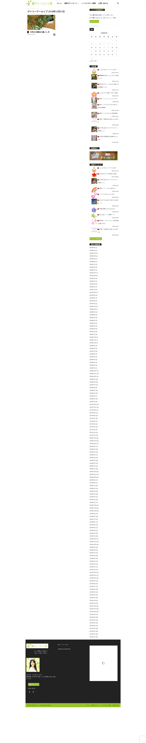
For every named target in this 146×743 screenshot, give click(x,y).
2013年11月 (93, 541)
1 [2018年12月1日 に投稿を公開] (112, 40)
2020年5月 (92, 323)
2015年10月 (93, 477)
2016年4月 (92, 460)
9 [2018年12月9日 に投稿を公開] (116, 44)
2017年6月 (92, 421)
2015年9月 (92, 480)
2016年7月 (92, 452)
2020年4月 (92, 326)
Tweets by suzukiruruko (64, 649)
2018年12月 (93, 371)
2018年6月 (92, 387)
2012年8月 (92, 583)
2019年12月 (93, 337)
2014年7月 (92, 519)
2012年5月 (92, 592)
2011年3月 (92, 631)
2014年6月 (92, 522)
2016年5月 (92, 457)
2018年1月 (92, 401)
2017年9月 (92, 413)
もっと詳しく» (94, 21)
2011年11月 (93, 609)
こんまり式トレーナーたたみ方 (107, 69)
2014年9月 (92, 513)
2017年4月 (92, 427)
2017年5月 (92, 424)
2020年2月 (92, 331)
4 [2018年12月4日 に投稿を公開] (95, 44)
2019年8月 (92, 348)
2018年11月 (93, 373)
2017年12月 (93, 404)
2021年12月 (93, 292)
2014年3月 (92, 530)
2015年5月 (92, 491)
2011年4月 (92, 628)
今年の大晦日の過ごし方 (40, 32)
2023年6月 (92, 267)
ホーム (59, 3)
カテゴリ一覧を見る (95, 238)
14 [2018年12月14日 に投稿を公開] (108, 47)
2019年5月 (92, 356)
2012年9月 (92, 581)
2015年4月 (92, 494)
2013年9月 (92, 547)
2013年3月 (92, 564)
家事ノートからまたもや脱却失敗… (109, 113)
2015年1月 (92, 502)
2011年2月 (92, 634)
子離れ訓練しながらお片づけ (107, 208)
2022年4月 (92, 286)
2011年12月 (93, 606)
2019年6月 (92, 354)
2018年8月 (92, 382)
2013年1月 (92, 569)
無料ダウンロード (71, 3)
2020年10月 (93, 309)
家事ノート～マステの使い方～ (107, 188)
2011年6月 (92, 623)
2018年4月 (92, 393)
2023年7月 (92, 264)
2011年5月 (92, 625)
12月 (38, 8)
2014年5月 (92, 525)
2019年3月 (92, 362)
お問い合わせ (103, 3)
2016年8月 (92, 449)
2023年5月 (92, 270)
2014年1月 (92, 536)
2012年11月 (93, 575)
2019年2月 (92, 365)
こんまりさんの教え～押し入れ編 (108, 93)
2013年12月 (93, 539)
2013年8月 (92, 550)
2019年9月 (92, 345)
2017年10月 (93, 410)
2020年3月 (92, 328)
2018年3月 (92, 396)
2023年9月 (92, 258)
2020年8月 (92, 314)
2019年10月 (93, 342)
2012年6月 (92, 589)
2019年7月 (92, 351)
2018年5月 (92, 390)
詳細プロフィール (34, 684)
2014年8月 (92, 516)
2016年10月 (93, 443)
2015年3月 (92, 497)
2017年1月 (92, 435)
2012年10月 (93, 578)
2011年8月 (92, 617)
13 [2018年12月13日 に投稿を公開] (104, 47)
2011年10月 (93, 611)
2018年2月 (92, 399)
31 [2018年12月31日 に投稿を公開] (91, 58)
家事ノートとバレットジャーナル (108, 98)
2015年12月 (93, 471)
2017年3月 (92, 429)
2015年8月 (92, 483)
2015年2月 (92, 499)
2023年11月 (93, 253)
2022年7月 (92, 281)
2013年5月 (92, 558)
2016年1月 (92, 469)
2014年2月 (92, 533)
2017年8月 (92, 415)
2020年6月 (92, 320)
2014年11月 (93, 508)
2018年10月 (93, 376)
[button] (118, 3)
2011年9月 (92, 614)
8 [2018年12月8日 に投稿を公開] (112, 44)
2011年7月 (92, 620)
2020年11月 (93, 306)
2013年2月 (92, 567)
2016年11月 (93, 441)
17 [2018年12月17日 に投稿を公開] (91, 51)
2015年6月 (92, 488)
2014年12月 (93, 505)
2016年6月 (92, 455)
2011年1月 (92, 637)
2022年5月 (92, 284)
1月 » (95, 61)
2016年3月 (92, 463)
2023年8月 (92, 261)
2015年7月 (92, 485)
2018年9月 (92, 379)
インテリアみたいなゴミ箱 (106, 194)
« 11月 (91, 61)
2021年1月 (92, 303)
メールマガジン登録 (88, 3)
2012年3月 (92, 597)
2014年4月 (92, 527)
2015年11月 (93, 474)
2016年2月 (92, 466)
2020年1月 (92, 334)
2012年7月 (92, 586)
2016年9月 (92, 446)
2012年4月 (92, 595)
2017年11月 (93, 407)
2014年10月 (93, 511)
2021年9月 (92, 295)
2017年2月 (92, 432)
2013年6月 (92, 555)
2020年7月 (92, 317)
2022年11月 (93, 272)
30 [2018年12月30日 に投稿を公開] (116, 54)
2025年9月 (92, 247)
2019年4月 (92, 359)
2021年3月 (92, 300)
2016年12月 (93, 438)
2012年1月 (92, 603)
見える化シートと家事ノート (107, 214)
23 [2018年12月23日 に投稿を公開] (116, 51)
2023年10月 (93, 256)
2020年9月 (92, 312)
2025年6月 (92, 250)
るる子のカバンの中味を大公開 (107, 173)
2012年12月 (93, 572)
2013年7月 (92, 553)
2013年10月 (93, 544)
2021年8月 (92, 298)
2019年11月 (93, 340)
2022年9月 (92, 278)
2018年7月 (92, 385)
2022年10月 (93, 275)
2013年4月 (92, 561)
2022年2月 (92, 289)
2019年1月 (92, 368)
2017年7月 (92, 418)
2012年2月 (92, 600)
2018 (33, 8)
